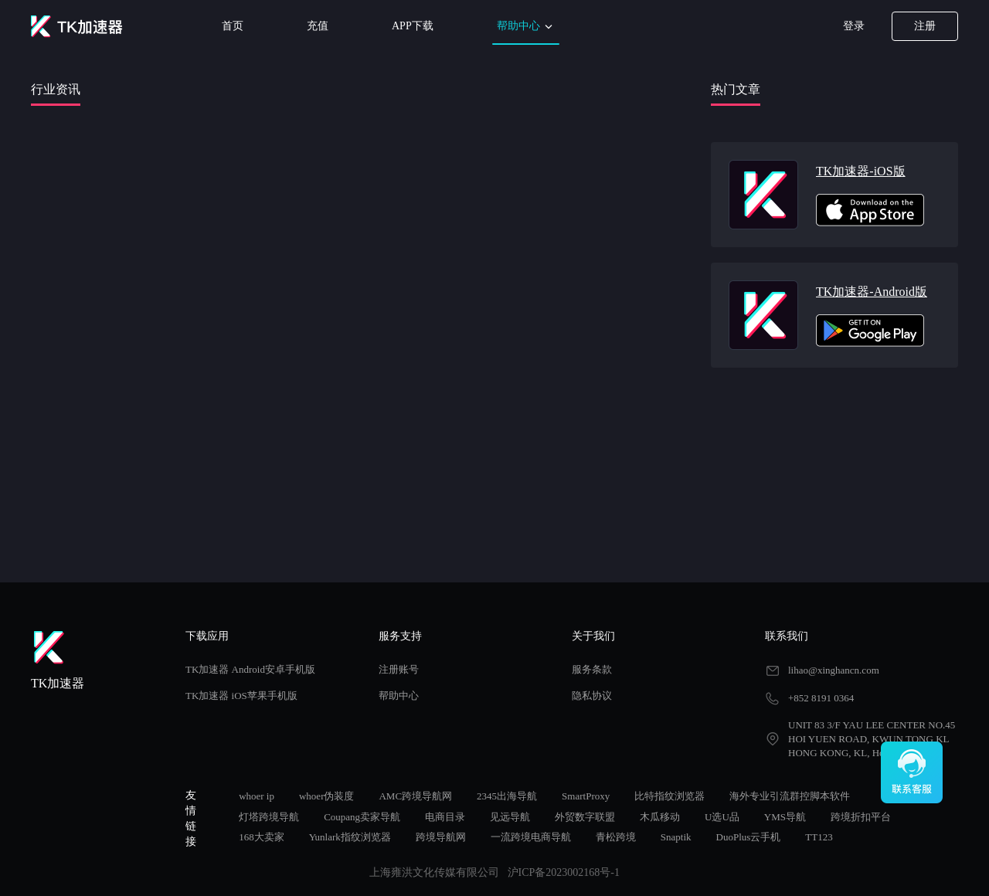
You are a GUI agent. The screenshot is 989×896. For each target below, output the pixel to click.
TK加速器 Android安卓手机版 (250, 669)
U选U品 (722, 817)
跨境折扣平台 (861, 817)
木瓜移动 (660, 817)
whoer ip (256, 796)
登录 (854, 26)
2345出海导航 (507, 796)
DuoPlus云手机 (748, 837)
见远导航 (510, 817)
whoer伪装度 (327, 796)
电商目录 (445, 817)
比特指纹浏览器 (669, 796)
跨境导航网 (441, 837)
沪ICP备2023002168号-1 (564, 872)
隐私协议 (592, 695)
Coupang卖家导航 (362, 817)
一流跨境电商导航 (531, 837)
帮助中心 (526, 26)
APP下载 (412, 26)
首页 (232, 26)
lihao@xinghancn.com (833, 670)
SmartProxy (586, 796)
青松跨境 (616, 837)
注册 (925, 26)
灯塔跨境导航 (269, 817)
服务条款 (592, 669)
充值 (317, 26)
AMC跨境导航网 (415, 796)
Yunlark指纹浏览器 (350, 837)
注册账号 (399, 669)
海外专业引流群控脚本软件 (789, 796)
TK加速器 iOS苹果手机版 (241, 695)
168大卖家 (261, 837)
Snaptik (676, 837)
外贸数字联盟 (585, 817)
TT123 (818, 837)
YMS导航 (785, 817)
